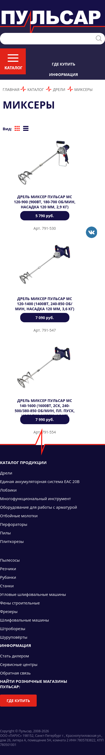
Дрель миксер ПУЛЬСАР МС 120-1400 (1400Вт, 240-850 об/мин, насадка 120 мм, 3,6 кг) (44, 303)
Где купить (63, 64)
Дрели (59, 89)
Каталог (35, 89)
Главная (11, 89)
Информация (63, 74)
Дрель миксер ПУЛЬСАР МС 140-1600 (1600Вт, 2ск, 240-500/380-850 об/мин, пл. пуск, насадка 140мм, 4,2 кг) (44, 408)
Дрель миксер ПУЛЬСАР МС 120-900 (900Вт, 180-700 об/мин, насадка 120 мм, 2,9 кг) (44, 201)
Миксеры (83, 89)
